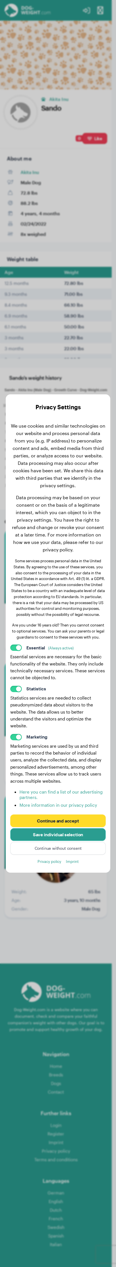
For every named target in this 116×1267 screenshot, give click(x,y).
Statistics (36, 688)
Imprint (72, 861)
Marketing (37, 736)
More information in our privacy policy (58, 805)
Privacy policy (49, 861)
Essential (50, 647)
